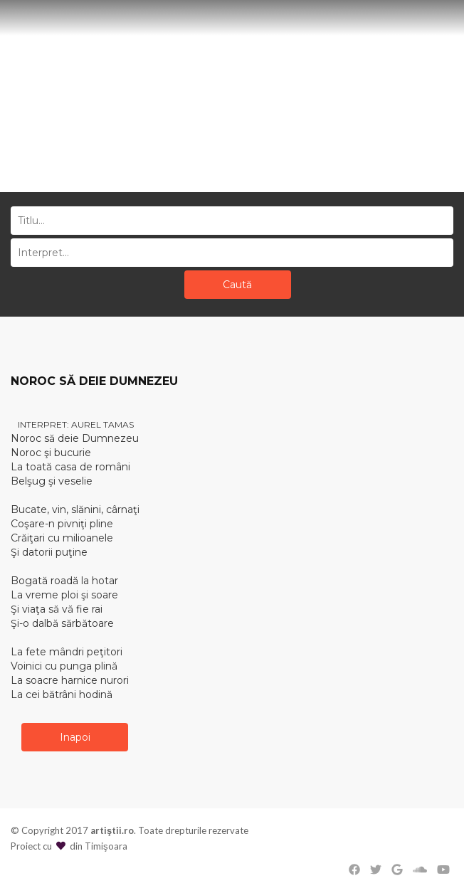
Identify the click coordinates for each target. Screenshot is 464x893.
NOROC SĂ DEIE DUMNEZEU (94, 381)
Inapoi (75, 737)
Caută (237, 284)
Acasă (206, 149)
